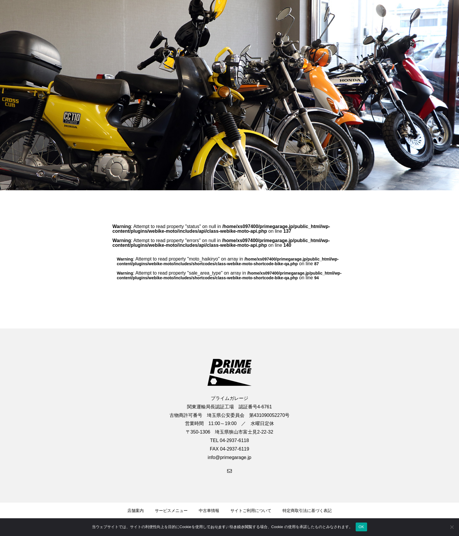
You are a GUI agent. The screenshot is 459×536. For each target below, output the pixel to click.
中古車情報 (209, 510)
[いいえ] (452, 527)
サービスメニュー (171, 510)
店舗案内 (135, 510)
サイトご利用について (250, 510)
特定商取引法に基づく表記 (307, 510)
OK (361, 527)
